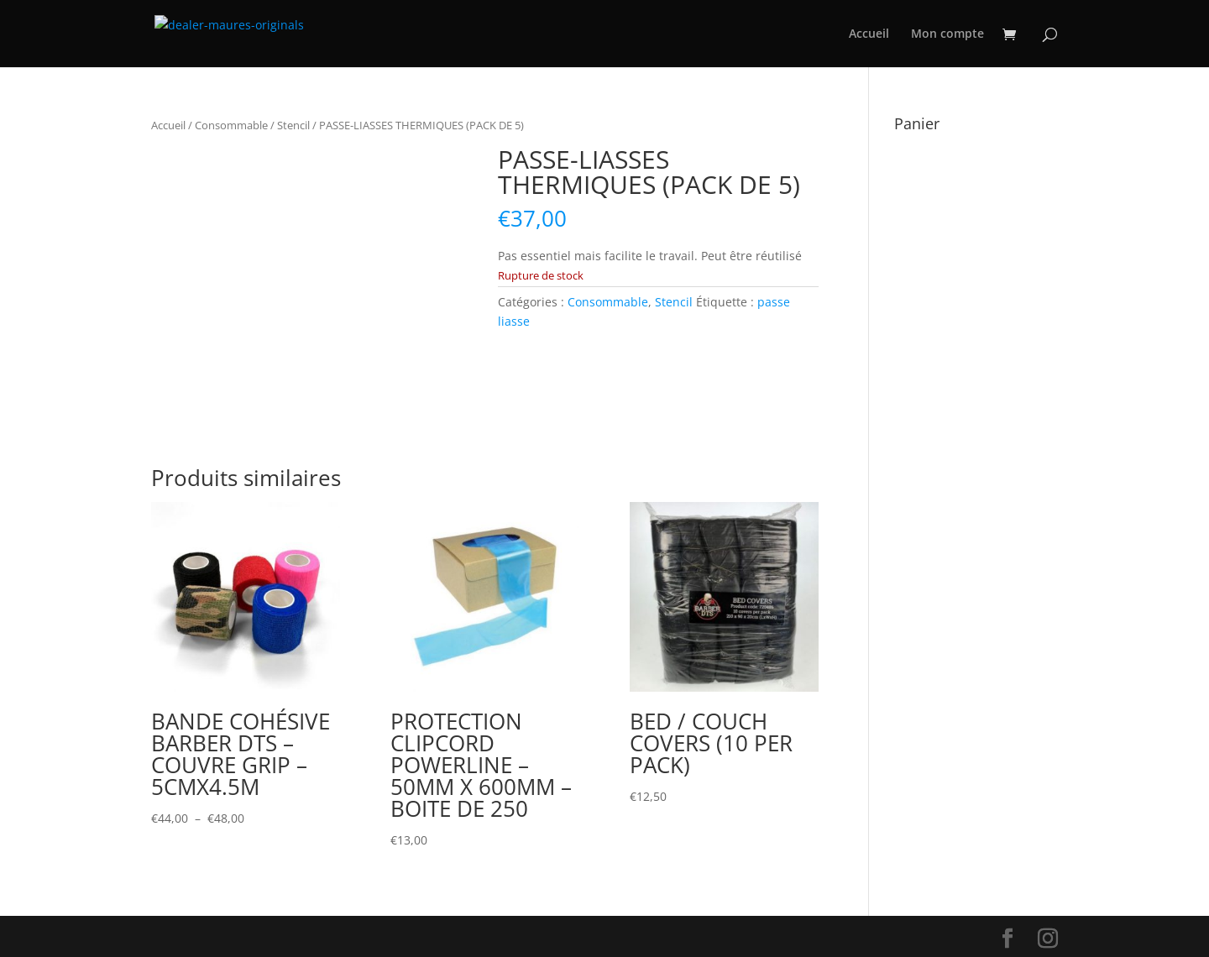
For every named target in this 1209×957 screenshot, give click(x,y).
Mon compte (947, 34)
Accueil (869, 34)
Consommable (231, 125)
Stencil (293, 125)
